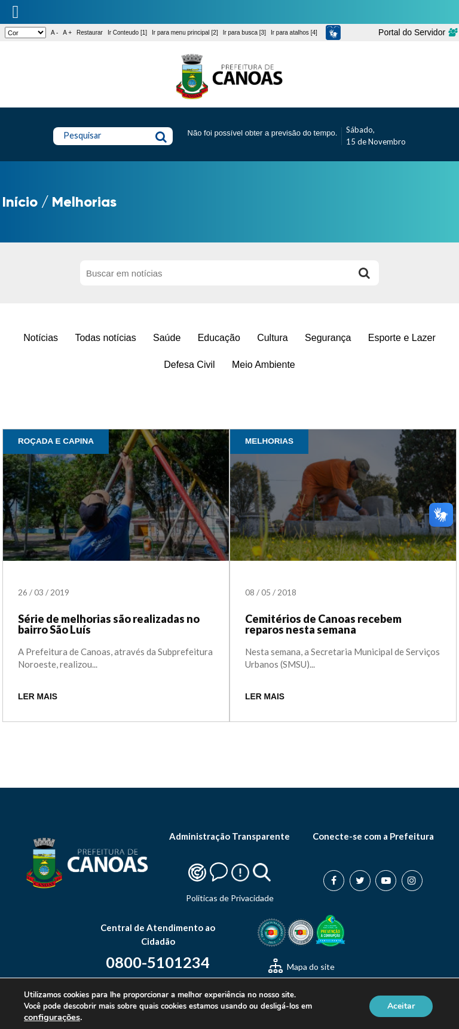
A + (67, 32)
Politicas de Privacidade (230, 898)
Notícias (40, 338)
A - (54, 32)
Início (20, 201)
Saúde (166, 338)
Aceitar (401, 1006)
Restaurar (89, 32)
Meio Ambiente (263, 365)
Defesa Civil (189, 365)
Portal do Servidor (417, 32)
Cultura (272, 338)
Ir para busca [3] (244, 32)
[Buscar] (364, 272)
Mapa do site (301, 967)
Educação (219, 338)
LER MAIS (37, 696)
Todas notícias (105, 338)
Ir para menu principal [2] (185, 32)
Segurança (328, 338)
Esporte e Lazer (402, 338)
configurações (52, 1017)
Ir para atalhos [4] (294, 32)
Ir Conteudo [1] (127, 32)
